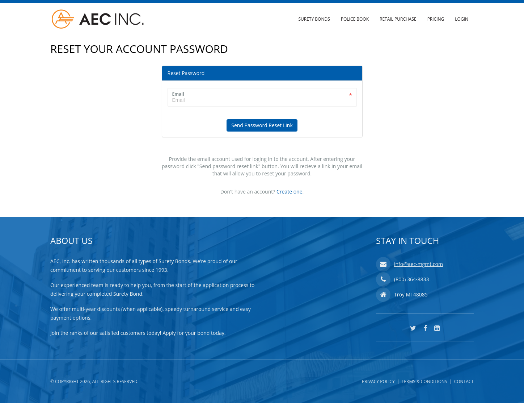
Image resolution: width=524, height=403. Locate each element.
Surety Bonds (314, 19)
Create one (289, 191)
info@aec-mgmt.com (418, 264)
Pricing (435, 19)
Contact (464, 381)
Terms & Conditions (424, 381)
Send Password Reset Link (262, 125)
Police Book (355, 19)
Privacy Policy (378, 381)
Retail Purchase (398, 19)
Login (461, 19)
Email (178, 94)
